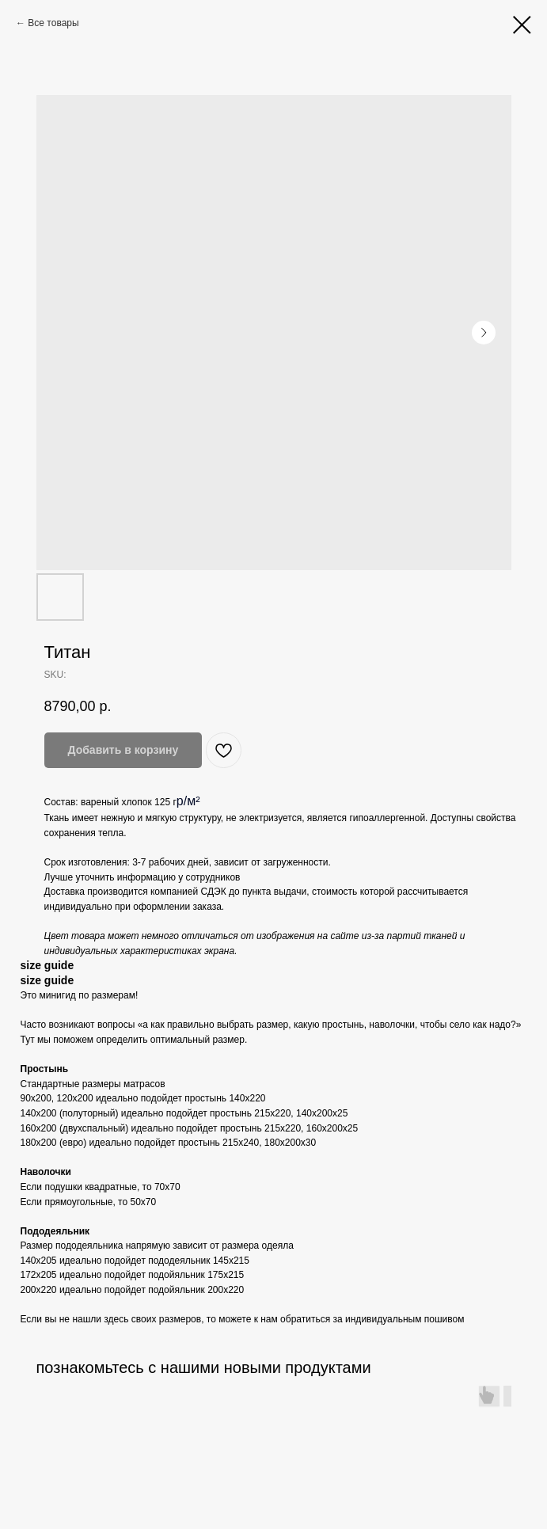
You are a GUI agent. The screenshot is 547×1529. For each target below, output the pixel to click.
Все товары (53, 23)
